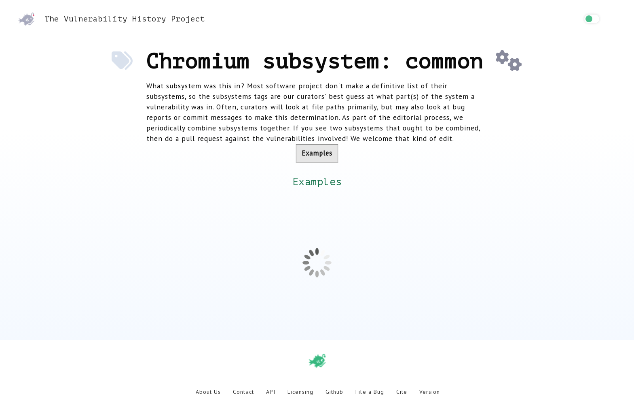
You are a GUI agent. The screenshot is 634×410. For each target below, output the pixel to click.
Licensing (300, 391)
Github (334, 391)
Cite (401, 391)
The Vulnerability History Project (111, 19)
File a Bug (369, 391)
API (270, 391)
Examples (317, 153)
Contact (243, 391)
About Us (208, 391)
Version (429, 391)
